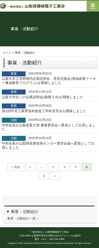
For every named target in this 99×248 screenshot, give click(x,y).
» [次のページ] (55, 175)
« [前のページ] (30, 166)
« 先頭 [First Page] (15, 166)
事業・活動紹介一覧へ (23, 218)
